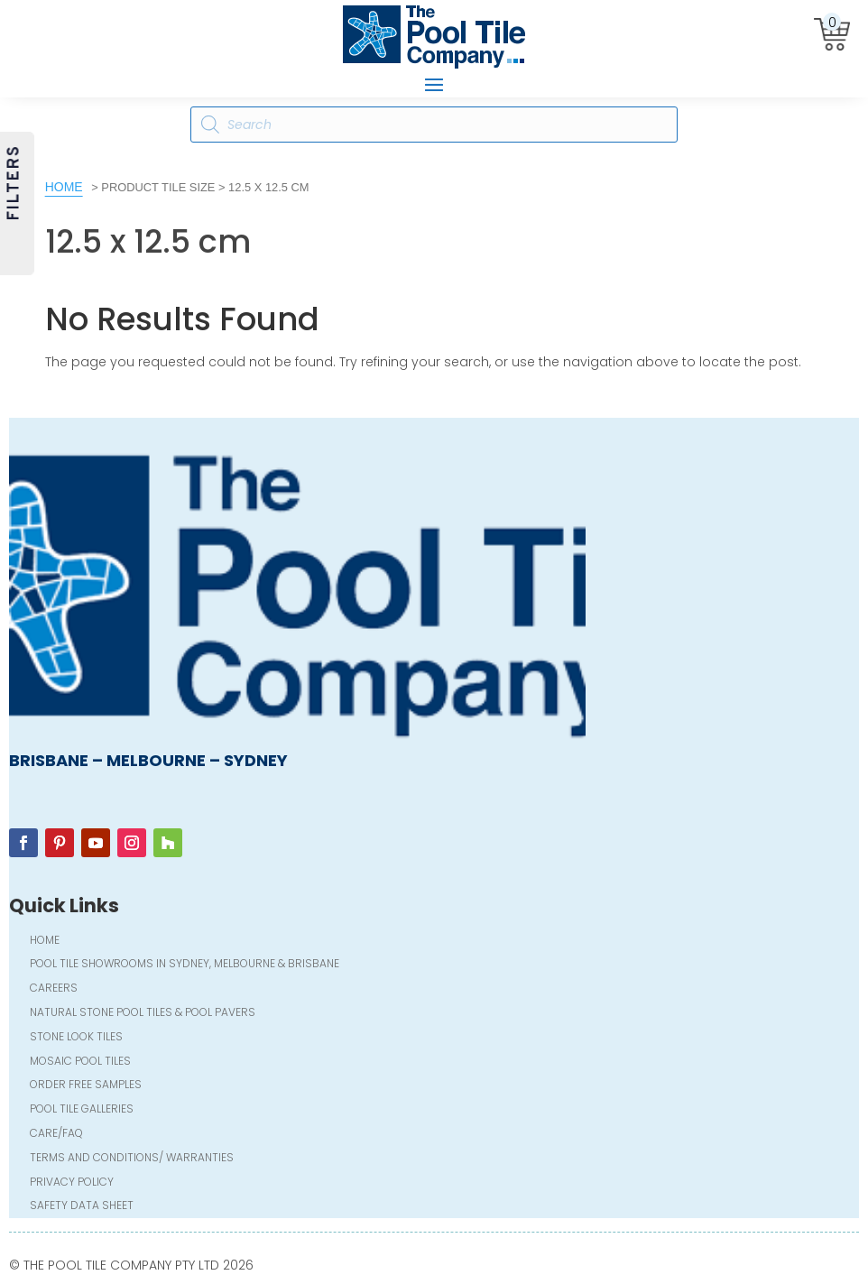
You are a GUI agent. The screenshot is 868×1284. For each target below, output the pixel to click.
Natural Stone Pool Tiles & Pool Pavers (142, 1014)
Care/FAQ (56, 1135)
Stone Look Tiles (76, 1038)
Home (64, 187)
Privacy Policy (72, 1183)
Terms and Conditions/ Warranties (132, 1159)
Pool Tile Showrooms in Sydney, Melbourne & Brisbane (184, 965)
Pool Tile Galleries (82, 1110)
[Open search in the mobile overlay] (434, 124)
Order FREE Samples (86, 1086)
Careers (54, 989)
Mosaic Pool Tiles (80, 1062)
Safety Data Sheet (82, 1207)
